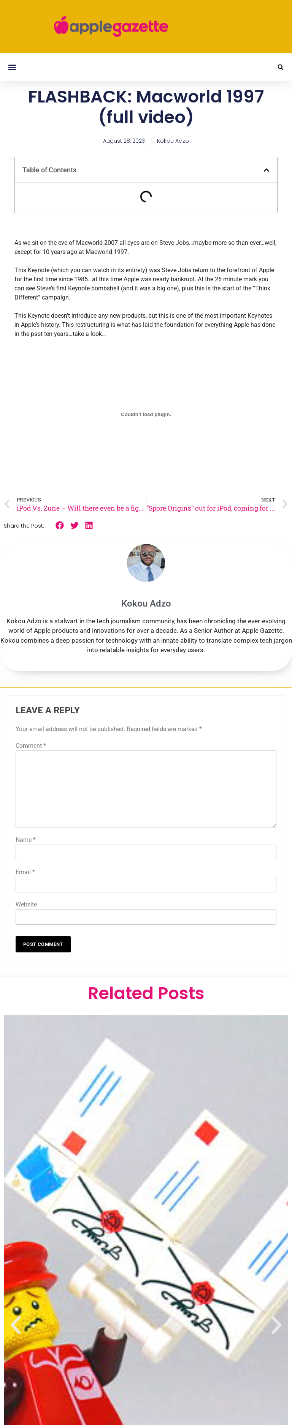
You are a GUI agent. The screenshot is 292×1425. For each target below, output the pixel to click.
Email (25, 872)
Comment (31, 745)
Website (26, 904)
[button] (12, 67)
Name (26, 839)
